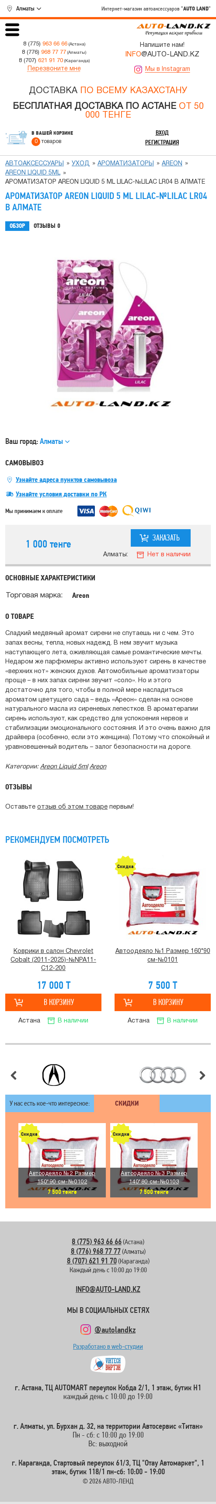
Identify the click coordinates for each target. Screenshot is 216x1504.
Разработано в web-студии (108, 1348)
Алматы (25, 8)
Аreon (172, 164)
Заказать (166, 538)
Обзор (17, 226)
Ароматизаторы (126, 164)
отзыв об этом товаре (72, 807)
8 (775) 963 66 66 (97, 1241)
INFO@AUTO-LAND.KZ (108, 1289)
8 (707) (41, 60)
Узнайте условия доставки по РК (61, 494)
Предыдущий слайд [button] (13, 1075)
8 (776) (44, 52)
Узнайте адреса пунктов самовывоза (66, 479)
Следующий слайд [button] (202, 1075)
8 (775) (45, 44)
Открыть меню (12, 30)
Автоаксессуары (34, 164)
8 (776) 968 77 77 (96, 1251)
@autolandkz (115, 1329)
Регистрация (162, 142)
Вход (162, 132)
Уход (81, 164)
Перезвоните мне (54, 69)
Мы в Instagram (167, 69)
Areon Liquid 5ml (32, 173)
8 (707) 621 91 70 (92, 1260)
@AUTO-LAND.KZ (162, 55)
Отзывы (47, 226)
